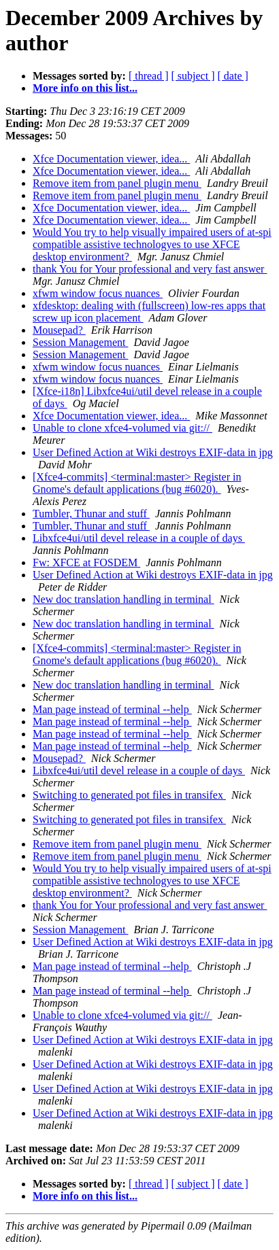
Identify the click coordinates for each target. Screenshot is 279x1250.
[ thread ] (149, 76)
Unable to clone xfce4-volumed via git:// (122, 428)
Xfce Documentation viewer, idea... (111, 158)
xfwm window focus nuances (98, 293)
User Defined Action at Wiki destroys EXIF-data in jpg (153, 452)
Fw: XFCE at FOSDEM (86, 562)
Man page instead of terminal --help (112, 709)
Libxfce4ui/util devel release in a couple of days (139, 538)
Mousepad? (59, 330)
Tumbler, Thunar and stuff (91, 513)
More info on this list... (85, 88)
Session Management (80, 342)
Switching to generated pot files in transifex (129, 795)
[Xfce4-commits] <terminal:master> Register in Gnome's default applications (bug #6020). (137, 483)
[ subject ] (193, 76)
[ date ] (233, 76)
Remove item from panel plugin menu (117, 183)
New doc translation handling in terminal (123, 599)
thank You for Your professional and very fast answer (150, 269)
